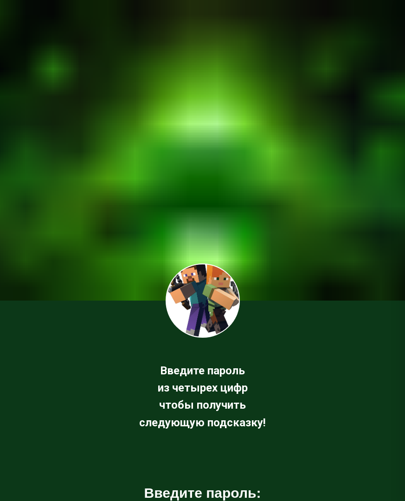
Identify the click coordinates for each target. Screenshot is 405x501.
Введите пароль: (202, 493)
